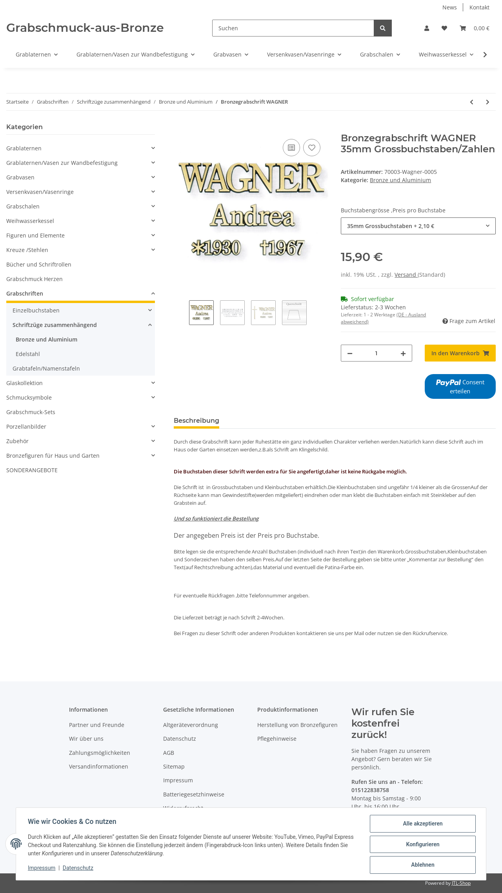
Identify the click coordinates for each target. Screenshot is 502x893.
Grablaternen (24, 148)
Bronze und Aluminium (400, 180)
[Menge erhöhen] (403, 353)
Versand (406, 274)
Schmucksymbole (29, 397)
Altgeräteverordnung (190, 725)
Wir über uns (86, 738)
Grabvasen (20, 177)
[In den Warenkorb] (180, 128)
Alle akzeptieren (422, 824)
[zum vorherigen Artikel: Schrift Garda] (472, 101)
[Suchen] (293, 28)
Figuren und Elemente (35, 235)
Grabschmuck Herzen (34, 279)
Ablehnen (421, 865)
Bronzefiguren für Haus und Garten (53, 455)
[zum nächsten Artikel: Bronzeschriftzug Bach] (488, 101)
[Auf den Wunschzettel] (311, 147)
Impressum (178, 780)
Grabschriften (24, 293)
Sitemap (174, 766)
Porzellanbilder (26, 426)
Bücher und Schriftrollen (38, 264)
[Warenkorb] (474, 28)
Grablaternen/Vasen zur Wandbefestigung (62, 162)
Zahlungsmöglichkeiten (99, 752)
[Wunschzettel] (444, 28)
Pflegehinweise (276, 738)
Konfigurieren (421, 845)
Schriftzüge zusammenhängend (55, 325)
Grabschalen (23, 206)
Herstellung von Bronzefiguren (297, 725)
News (449, 7)
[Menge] (376, 353)
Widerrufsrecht (183, 808)
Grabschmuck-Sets (30, 412)
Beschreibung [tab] (196, 420)
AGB (168, 752)
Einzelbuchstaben (36, 310)
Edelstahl (28, 354)
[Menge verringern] (349, 353)
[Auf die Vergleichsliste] (291, 147)
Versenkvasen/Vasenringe (40, 191)
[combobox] (418, 225)
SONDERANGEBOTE (32, 470)
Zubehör (17, 441)
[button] (426, 28)
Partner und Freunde (96, 725)
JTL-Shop (461, 883)
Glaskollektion (24, 383)
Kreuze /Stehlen (27, 250)
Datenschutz (179, 738)
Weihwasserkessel (30, 221)
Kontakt (479, 7)
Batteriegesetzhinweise (193, 794)
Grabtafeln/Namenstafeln (46, 368)
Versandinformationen (98, 766)
